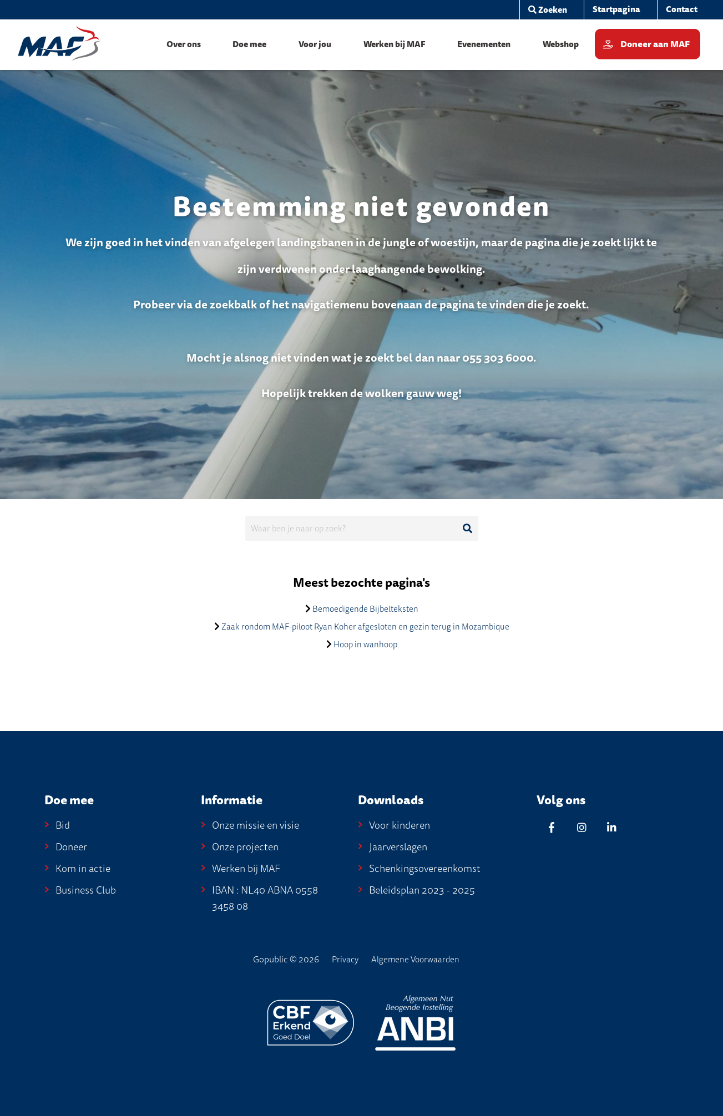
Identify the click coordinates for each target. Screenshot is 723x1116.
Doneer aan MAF (655, 44)
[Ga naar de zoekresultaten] (468, 529)
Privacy (345, 959)
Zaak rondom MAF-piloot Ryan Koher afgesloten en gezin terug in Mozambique (365, 627)
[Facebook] (551, 827)
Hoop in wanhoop (365, 644)
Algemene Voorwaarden (415, 959)
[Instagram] (581, 827)
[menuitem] (616, 9)
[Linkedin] (611, 827)
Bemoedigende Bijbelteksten (365, 609)
